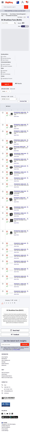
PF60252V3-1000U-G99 (20, 249)
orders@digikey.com (7, 391)
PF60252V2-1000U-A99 (20, 178)
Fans (2, 15)
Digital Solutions (5, 363)
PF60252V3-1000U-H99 (20, 261)
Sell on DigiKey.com (6, 360)
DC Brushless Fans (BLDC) (11, 15)
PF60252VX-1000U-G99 (20, 291)
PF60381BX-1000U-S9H (20, 191)
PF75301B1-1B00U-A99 (20, 166)
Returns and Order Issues (7, 377)
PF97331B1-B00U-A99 (19, 146)
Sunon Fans (16, 116)
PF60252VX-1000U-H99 (20, 276)
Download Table (23, 101)
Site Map (3, 362)
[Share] (28, 17)
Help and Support (5, 372)
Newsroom (4, 365)
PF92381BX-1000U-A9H (20, 153)
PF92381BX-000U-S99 (19, 218)
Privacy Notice (16, 349)
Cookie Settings (5, 430)
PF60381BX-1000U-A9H (20, 207)
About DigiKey (5, 357)
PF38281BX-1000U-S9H (20, 231)
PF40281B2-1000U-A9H (20, 124)
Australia (4, 422)
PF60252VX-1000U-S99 (20, 184)
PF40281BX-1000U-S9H (20, 112)
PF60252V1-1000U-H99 (20, 283)
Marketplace (4, 358)
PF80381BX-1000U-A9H (20, 140)
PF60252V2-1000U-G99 (20, 255)
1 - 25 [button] (7, 96)
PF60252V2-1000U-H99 (20, 268)
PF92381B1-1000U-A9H (20, 213)
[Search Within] (7, 23)
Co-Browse (5, 393)
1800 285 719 (6, 387)
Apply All (7, 84)
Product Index (4, 14)
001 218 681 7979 (7, 389)
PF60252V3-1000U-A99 (20, 243)
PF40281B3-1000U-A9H (20, 159)
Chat (4, 385)
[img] (9, 3)
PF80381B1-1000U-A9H (20, 172)
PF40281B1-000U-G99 (19, 197)
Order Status (4, 374)
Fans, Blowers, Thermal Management (18, 14)
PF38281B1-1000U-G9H (20, 131)
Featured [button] (5, 99)
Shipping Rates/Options (7, 376)
